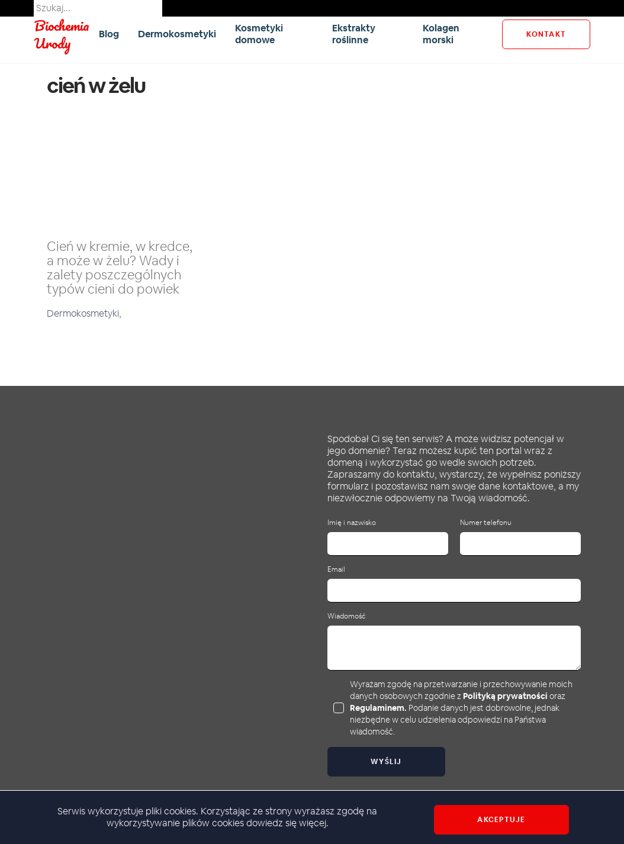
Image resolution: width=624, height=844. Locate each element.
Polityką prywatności (505, 696)
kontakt (546, 34)
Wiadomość (346, 616)
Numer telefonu (486, 522)
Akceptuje (501, 819)
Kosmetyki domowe (259, 34)
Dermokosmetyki (177, 34)
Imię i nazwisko (351, 522)
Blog (109, 34)
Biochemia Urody (61, 34)
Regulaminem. (378, 708)
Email (336, 569)
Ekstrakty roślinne (353, 34)
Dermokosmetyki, (84, 313)
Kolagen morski (441, 34)
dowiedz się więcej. (287, 823)
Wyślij (386, 761)
